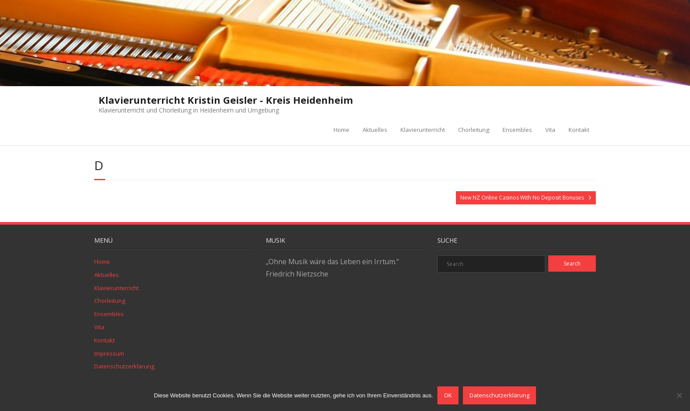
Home (341, 130)
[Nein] (679, 395)
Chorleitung (473, 130)
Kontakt (579, 130)
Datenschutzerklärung (124, 366)
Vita (550, 130)
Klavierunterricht (422, 130)
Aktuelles (375, 130)
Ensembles (517, 130)
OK (448, 395)
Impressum (109, 353)
